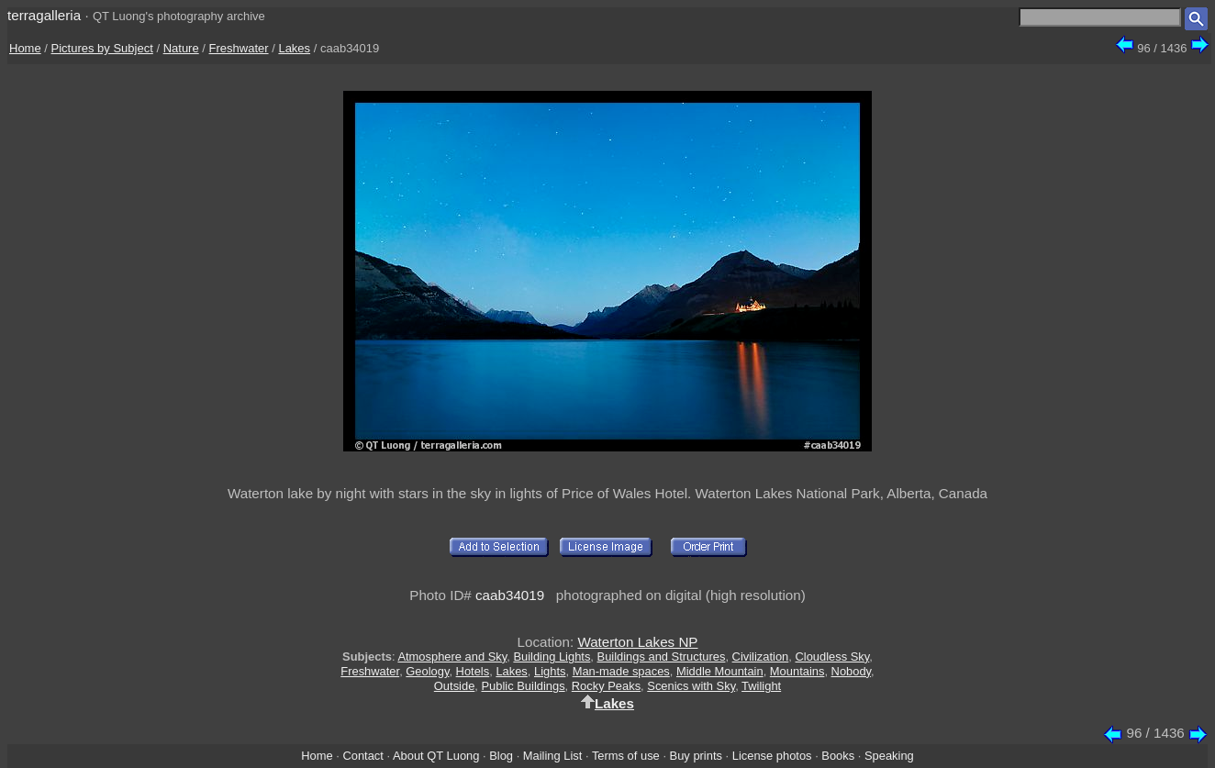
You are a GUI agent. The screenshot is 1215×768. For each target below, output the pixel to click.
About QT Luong (436, 755)
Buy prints (696, 755)
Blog (501, 755)
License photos (772, 755)
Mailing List (553, 755)
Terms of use (626, 755)
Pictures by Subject (102, 48)
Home (25, 48)
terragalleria (44, 15)
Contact (362, 755)
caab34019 (509, 595)
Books (837, 755)
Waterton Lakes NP (637, 642)
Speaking (889, 755)
